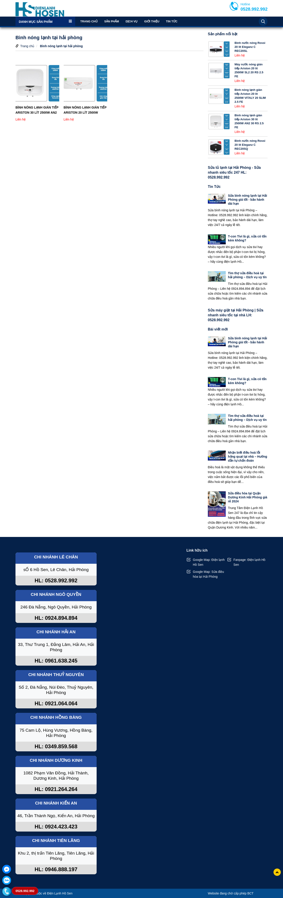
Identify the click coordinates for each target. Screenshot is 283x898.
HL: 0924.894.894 (56, 618)
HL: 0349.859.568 (56, 746)
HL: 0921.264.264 (56, 789)
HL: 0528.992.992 (56, 580)
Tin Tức (171, 21)
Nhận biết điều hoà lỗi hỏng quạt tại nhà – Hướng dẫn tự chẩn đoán (247, 456)
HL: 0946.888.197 (56, 869)
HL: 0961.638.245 (56, 661)
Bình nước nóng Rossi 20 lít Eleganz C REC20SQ (250, 144)
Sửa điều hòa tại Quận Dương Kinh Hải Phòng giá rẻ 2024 (247, 497)
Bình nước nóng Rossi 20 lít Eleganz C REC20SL (250, 46)
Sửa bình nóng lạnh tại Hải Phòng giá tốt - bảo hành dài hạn (247, 199)
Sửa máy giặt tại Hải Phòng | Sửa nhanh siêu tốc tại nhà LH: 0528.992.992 (235, 315)
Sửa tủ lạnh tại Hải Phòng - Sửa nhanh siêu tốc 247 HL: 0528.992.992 (234, 172)
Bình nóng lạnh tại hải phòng (61, 46)
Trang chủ (89, 21)
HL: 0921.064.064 (56, 703)
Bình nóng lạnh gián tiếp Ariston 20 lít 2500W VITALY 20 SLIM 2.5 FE (85, 110)
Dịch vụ (132, 21)
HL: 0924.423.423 (56, 827)
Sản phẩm (111, 21)
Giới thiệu (151, 21)
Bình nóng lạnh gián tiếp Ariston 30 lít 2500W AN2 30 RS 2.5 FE (36, 110)
